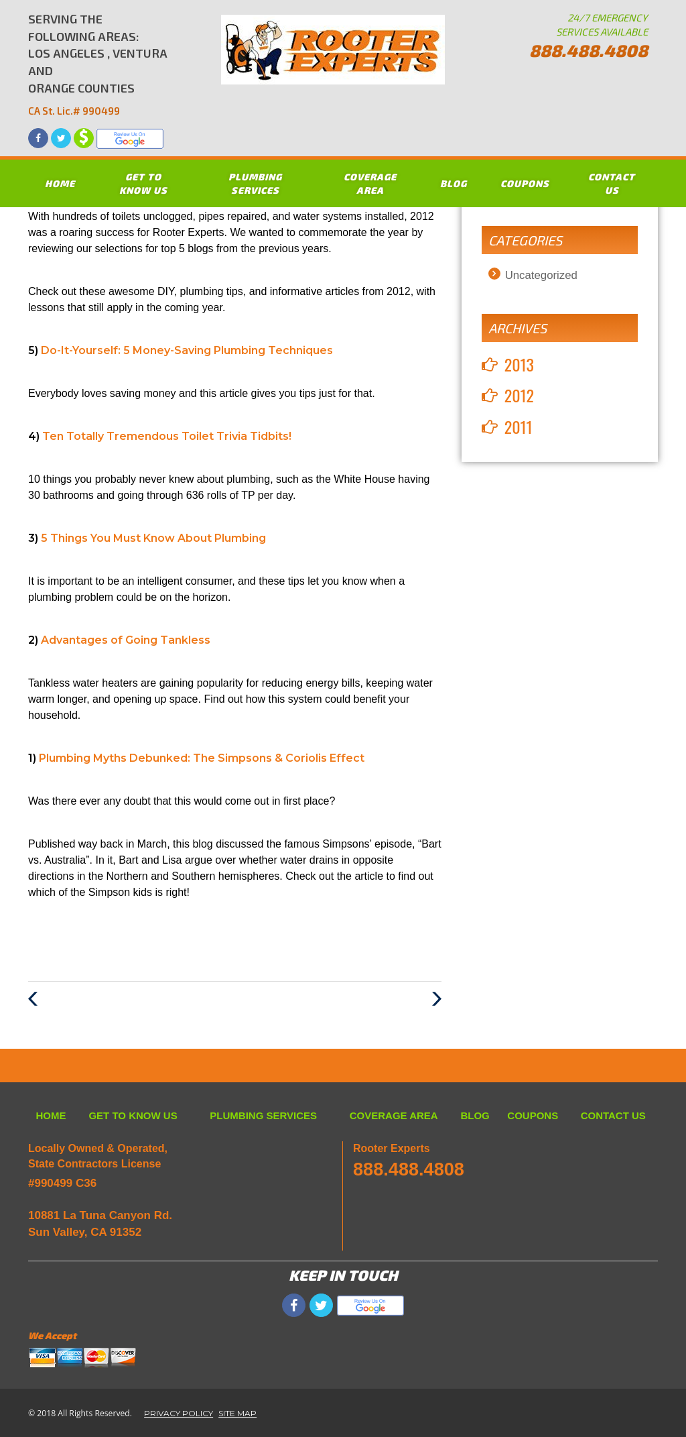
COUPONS (524, 183)
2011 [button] (518, 426)
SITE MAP (237, 1413)
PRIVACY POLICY (178, 1413)
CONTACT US (611, 183)
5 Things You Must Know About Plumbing (153, 538)
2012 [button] (519, 395)
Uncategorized (541, 275)
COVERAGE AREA (370, 183)
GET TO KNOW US (143, 183)
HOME (60, 183)
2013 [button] (519, 364)
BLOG (453, 183)
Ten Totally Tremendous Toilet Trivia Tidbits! (166, 436)
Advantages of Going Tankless (125, 640)
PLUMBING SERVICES (255, 183)
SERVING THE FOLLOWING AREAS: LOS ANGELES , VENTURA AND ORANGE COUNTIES (99, 64)
